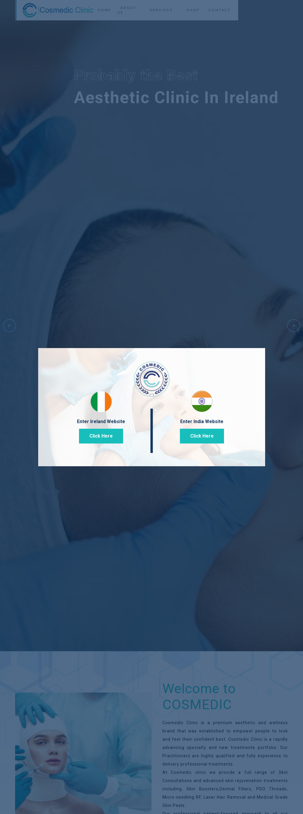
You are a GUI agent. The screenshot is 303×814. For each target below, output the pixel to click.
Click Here (101, 436)
